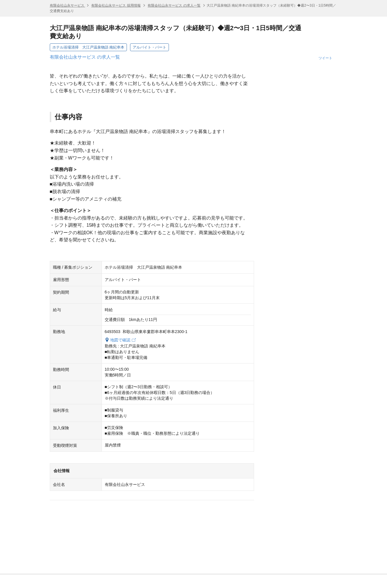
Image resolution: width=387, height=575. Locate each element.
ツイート (325, 58)
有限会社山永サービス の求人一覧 (174, 5)
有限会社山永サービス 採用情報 (115, 5)
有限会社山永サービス (67, 5)
